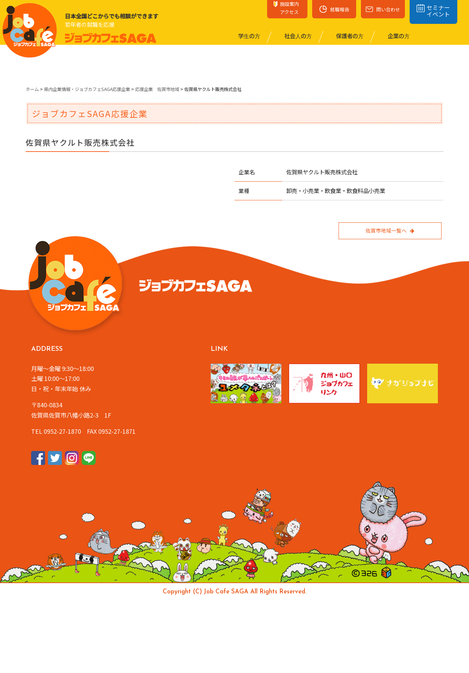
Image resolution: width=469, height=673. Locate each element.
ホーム (32, 89)
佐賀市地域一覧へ (390, 230)
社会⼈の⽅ (297, 36)
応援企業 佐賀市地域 (157, 89)
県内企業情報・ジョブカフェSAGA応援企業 (87, 89)
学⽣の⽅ (248, 36)
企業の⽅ (398, 36)
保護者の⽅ (349, 36)
